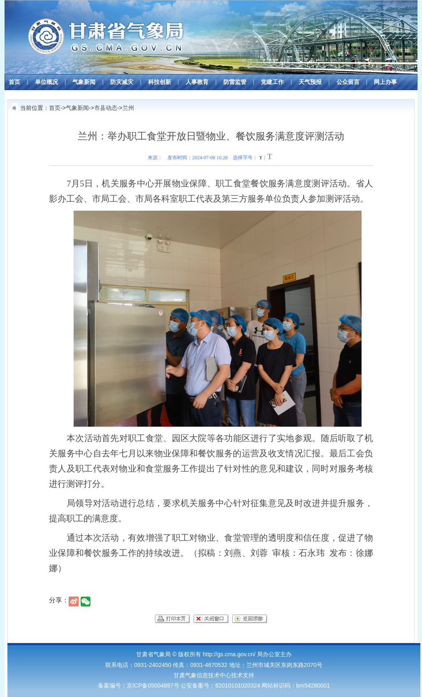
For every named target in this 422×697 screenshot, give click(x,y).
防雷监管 (234, 82)
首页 (14, 82)
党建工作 (272, 82)
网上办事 (385, 82)
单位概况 (46, 82)
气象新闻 (83, 82)
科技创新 (159, 82)
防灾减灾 (121, 82)
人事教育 (197, 82)
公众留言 (347, 82)
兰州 (128, 108)
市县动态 (105, 108)
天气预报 (310, 82)
